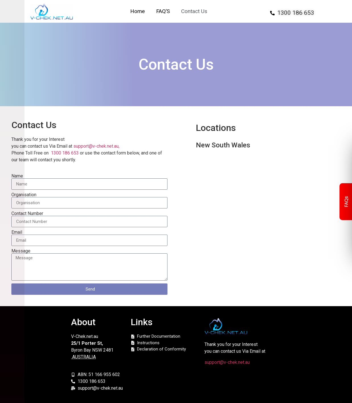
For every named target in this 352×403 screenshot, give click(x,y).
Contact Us (194, 11)
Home (137, 11)
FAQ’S (163, 11)
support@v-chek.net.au (227, 362)
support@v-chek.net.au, (96, 146)
